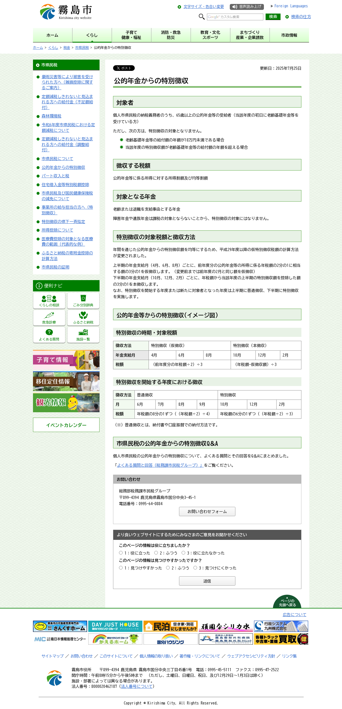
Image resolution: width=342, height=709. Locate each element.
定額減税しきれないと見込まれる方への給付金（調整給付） (67, 144)
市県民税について (57, 159)
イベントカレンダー (66, 425)
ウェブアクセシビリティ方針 (251, 656)
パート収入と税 (55, 176)
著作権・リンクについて (200, 656)
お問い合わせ (81, 656)
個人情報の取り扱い (156, 656)
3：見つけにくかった (218, 568)
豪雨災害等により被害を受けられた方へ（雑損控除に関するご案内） (67, 82)
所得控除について (57, 230)
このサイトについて (116, 656)
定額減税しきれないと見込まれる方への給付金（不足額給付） (67, 102)
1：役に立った (137, 553)
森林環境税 (51, 116)
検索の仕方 (301, 17)
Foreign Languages (291, 6)
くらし (53, 47)
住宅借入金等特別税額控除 (65, 185)
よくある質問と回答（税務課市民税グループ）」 (160, 465)
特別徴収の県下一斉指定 (63, 222)
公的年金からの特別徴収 (63, 167)
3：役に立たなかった (206, 553)
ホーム (38, 47)
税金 (66, 47)
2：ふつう (169, 553)
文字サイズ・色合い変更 (204, 6)
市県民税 (82, 47)
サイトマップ (52, 656)
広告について (294, 615)
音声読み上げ (250, 6)
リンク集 (289, 656)
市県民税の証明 (55, 267)
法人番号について (137, 686)
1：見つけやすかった (143, 568)
